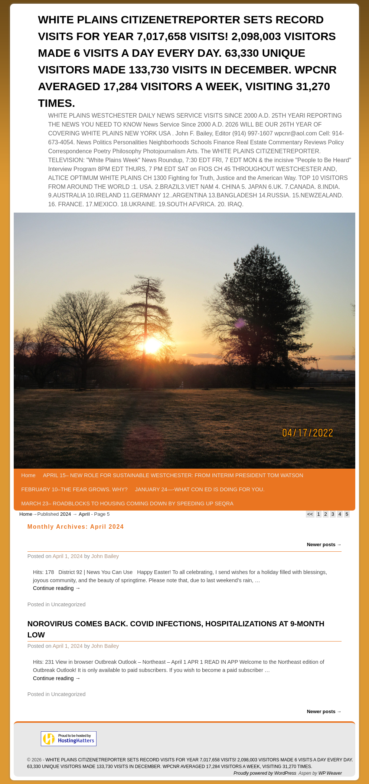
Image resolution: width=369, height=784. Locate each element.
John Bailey (105, 556)
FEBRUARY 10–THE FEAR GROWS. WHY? (74, 489)
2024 (65, 514)
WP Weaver (330, 773)
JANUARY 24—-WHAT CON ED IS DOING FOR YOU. (200, 489)
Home (28, 475)
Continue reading (57, 588)
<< (310, 514)
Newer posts (324, 544)
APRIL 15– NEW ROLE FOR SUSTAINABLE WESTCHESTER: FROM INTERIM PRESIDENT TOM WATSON (173, 475)
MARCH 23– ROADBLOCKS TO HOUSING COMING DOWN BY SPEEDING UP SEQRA (127, 503)
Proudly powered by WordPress (265, 773)
